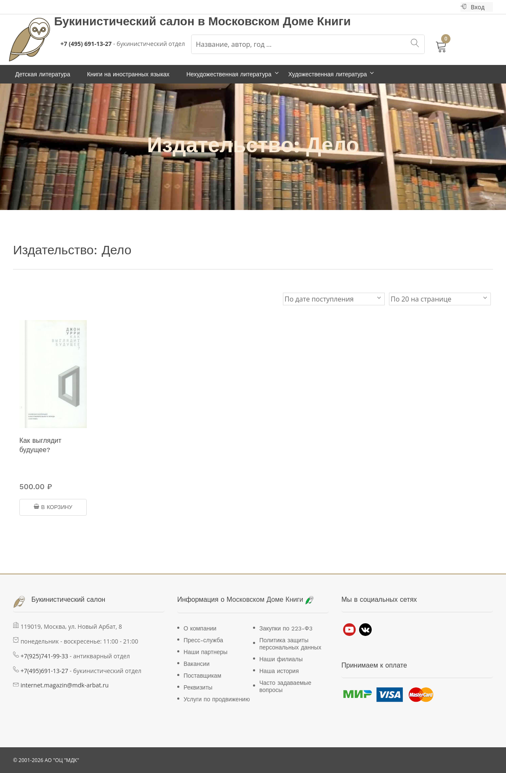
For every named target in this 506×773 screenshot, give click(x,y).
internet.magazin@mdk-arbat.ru (65, 685)
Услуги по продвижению (217, 699)
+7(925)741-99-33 (44, 656)
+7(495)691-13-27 (44, 671)
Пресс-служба (203, 640)
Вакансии (197, 663)
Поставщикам (202, 675)
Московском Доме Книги (279, 21)
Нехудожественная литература (229, 74)
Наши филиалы (281, 659)
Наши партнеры (205, 652)
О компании (200, 628)
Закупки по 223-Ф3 (285, 628)
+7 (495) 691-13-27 (86, 44)
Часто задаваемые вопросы (285, 686)
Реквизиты (198, 687)
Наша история (279, 671)
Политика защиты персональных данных (290, 644)
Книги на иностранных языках (128, 74)
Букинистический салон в (131, 21)
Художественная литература (327, 74)
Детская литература (42, 74)
